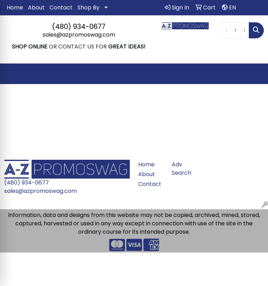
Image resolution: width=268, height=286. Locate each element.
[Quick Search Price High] (244, 30)
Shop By (88, 7)
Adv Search (181, 168)
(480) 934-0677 (78, 26)
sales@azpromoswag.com (79, 35)
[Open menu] (254, 74)
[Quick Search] (224, 30)
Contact (61, 7)
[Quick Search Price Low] (235, 30)
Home (15, 7)
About (36, 7)
